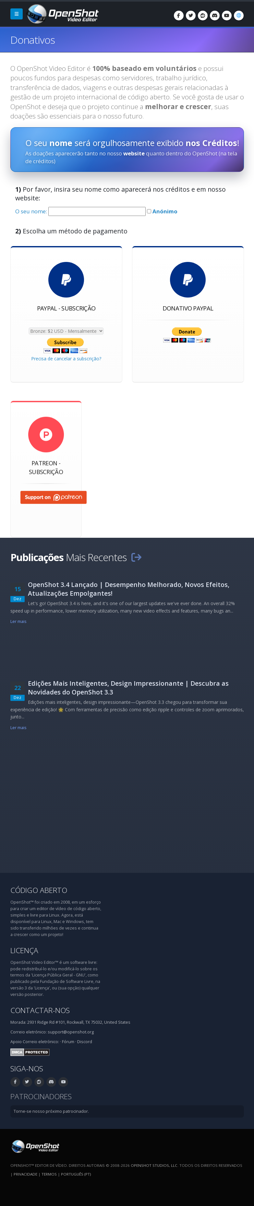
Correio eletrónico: (41, 1041)
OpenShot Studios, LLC (154, 1165)
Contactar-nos (40, 1010)
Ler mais (18, 621)
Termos (49, 1174)
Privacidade (25, 1174)
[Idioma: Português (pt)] (239, 15)
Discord (84, 1041)
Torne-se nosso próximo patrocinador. (51, 1111)
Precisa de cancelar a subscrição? (66, 359)
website (134, 153)
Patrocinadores (41, 1096)
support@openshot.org (71, 1032)
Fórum (68, 1041)
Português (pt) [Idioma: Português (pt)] (76, 1174)
